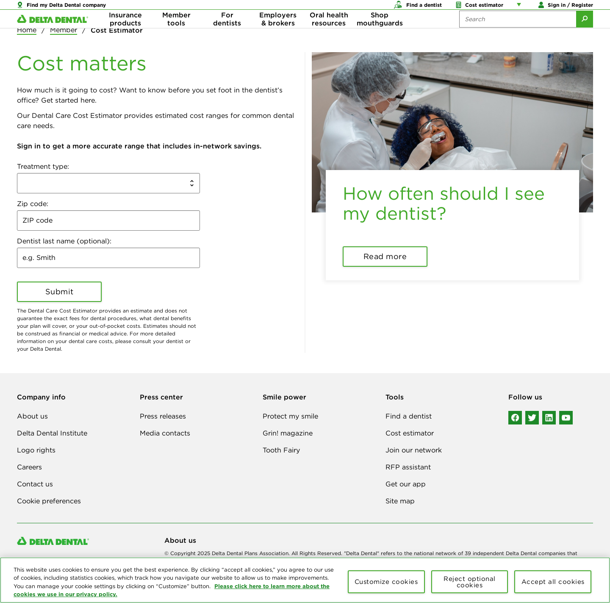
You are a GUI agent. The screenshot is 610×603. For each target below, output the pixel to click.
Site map (400, 501)
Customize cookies (386, 582)
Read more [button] (385, 256)
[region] (305, 580)
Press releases (163, 416)
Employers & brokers (278, 34)
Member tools (176, 34)
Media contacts (165, 433)
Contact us (35, 484)
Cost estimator (409, 433)
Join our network (413, 450)
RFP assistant (408, 467)
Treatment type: (43, 166)
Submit (59, 291)
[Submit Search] (584, 33)
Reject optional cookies (470, 582)
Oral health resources (329, 34)
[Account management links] (520, 8)
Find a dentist (408, 416)
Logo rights (36, 450)
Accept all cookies (553, 582)
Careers (29, 467)
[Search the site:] (517, 33)
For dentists (227, 34)
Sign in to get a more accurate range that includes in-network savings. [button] (139, 146)
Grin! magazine (288, 433)
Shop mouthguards (380, 34)
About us (32, 416)
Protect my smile (290, 416)
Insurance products (125, 34)
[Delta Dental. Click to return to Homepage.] (52, 34)
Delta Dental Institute (52, 433)
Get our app (405, 484)
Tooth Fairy (281, 450)
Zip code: (32, 203)
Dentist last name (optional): (64, 241)
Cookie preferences (49, 501)
